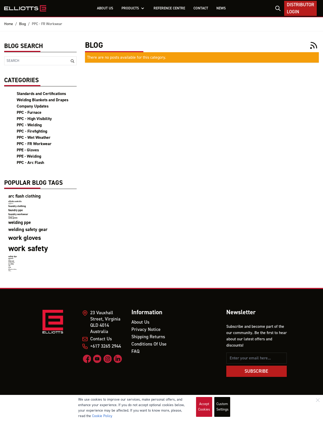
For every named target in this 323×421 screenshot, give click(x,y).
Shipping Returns (148, 337)
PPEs (9, 267)
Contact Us (101, 339)
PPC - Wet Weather (34, 137)
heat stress (10, 258)
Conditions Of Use (149, 344)
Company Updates (32, 106)
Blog (22, 24)
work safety (28, 249)
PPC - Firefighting (32, 131)
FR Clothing (11, 264)
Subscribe (256, 371)
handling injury (11, 262)
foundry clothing (17, 206)
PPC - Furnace (29, 112)
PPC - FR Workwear (47, 24)
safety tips (12, 256)
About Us (140, 322)
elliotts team (10, 203)
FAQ (135, 351)
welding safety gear (27, 230)
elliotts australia (15, 201)
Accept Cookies (204, 407)
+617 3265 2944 (105, 346)
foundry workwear (18, 214)
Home (8, 24)
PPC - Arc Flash (30, 162)
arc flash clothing (24, 196)
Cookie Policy (102, 416)
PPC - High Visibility (34, 118)
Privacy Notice (146, 330)
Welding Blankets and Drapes (42, 100)
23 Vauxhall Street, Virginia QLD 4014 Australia (105, 322)
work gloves (24, 238)
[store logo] (25, 8)
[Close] (318, 400)
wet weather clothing (12, 269)
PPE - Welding (29, 156)
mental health (11, 261)
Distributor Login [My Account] (300, 8)
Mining (9, 265)
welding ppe (19, 223)
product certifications (11, 216)
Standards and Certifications (41, 93)
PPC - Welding (29, 125)
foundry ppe (15, 210)
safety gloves (12, 218)
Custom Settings (222, 407)
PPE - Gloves (28, 150)
